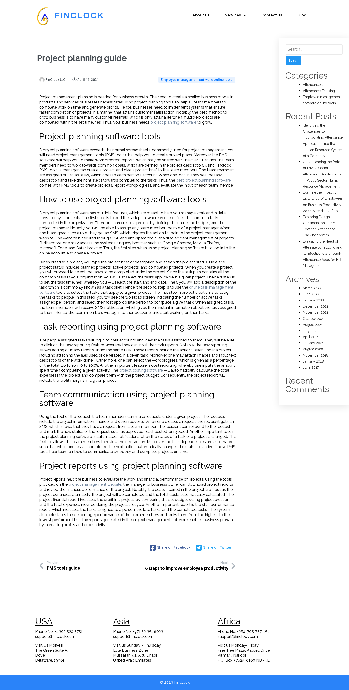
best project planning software (203, 180)
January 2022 (313, 300)
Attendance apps (316, 85)
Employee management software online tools (197, 80)
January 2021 (313, 343)
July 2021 (310, 331)
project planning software (173, 122)
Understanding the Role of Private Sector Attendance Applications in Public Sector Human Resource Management (322, 174)
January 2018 (313, 361)
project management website (95, 484)
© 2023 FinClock (175, 682)
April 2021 (311, 337)
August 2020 (313, 349)
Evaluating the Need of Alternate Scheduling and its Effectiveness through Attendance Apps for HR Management (322, 253)
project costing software (141, 370)
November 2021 (315, 312)
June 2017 (311, 367)
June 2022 (311, 294)
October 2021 (314, 319)
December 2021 (315, 306)
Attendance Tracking (319, 91)
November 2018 (315, 355)
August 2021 (312, 325)
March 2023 (312, 288)
